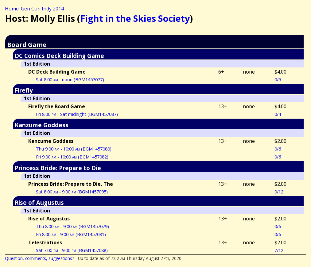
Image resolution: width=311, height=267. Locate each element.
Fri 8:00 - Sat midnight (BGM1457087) (77, 114)
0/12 (278, 192)
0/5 (277, 79)
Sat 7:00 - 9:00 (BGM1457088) (72, 250)
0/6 (277, 149)
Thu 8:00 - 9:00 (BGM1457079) (72, 226)
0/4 (277, 114)
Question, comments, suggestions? (39, 258)
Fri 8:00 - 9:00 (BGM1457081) (71, 234)
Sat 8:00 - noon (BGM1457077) (70, 79)
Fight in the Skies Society (135, 18)
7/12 (278, 250)
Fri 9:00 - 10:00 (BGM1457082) (72, 157)
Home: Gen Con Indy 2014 (34, 8)
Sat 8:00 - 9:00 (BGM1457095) (72, 192)
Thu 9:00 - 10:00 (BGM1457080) (73, 149)
